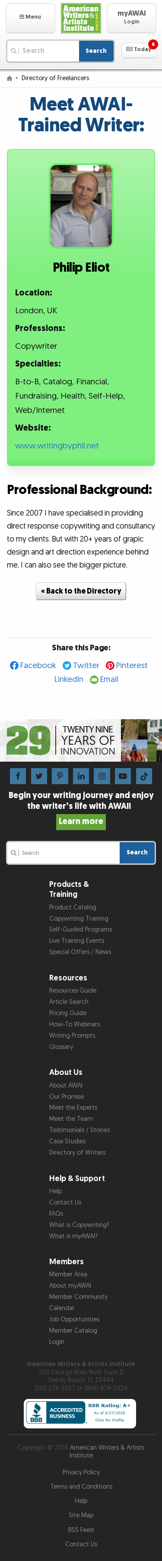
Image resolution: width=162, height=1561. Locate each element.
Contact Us (65, 1202)
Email (109, 679)
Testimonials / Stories (79, 1130)
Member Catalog (73, 1331)
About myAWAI (70, 1286)
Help (55, 1191)
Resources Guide (72, 991)
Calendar (62, 1308)
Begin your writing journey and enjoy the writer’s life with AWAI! (81, 808)
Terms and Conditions (81, 1487)
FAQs (56, 1214)
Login (56, 1342)
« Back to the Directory (81, 591)
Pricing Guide (67, 1013)
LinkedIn (68, 679)
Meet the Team (71, 1119)
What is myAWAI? (73, 1236)
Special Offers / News (80, 952)
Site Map (81, 1515)
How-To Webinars (74, 1024)
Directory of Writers (77, 1153)
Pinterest (132, 665)
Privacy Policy (81, 1472)
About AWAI (66, 1085)
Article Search (69, 1002)
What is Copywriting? (79, 1225)
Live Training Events (76, 941)
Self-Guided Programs (80, 929)
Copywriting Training (78, 919)
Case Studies (67, 1141)
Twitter (86, 665)
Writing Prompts (72, 1036)
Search (96, 51)
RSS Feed (81, 1530)
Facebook (38, 665)
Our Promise (66, 1097)
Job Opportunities (74, 1319)
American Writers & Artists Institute (107, 1452)
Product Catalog (72, 907)
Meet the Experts (73, 1107)
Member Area (68, 1274)
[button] (30, 18)
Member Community (78, 1297)
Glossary (61, 1047)
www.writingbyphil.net (57, 446)
